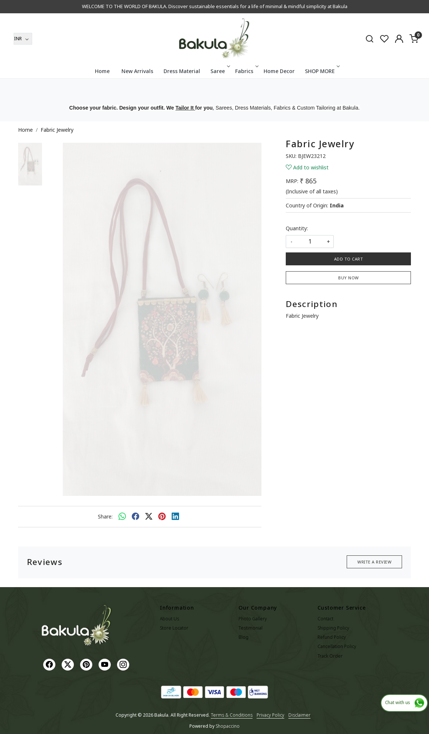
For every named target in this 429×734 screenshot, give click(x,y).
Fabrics (246, 71)
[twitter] (148, 516)
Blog (243, 637)
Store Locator (174, 628)
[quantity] (310, 241)
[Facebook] (50, 664)
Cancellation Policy (337, 646)
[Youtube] (105, 664)
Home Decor (279, 71)
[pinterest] (162, 516)
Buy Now (348, 277)
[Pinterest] (87, 664)
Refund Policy (332, 637)
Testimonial (250, 628)
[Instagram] (124, 664)
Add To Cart (348, 259)
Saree (219, 71)
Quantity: (297, 228)
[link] (369, 38)
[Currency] (23, 39)
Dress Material (182, 71)
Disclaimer (299, 715)
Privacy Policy (270, 715)
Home (102, 71)
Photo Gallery (252, 619)
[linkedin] (175, 516)
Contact (325, 619)
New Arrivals (137, 71)
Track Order (330, 656)
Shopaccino (228, 726)
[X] (68, 664)
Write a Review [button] (374, 562)
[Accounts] (399, 38)
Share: (105, 516)
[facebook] (135, 516)
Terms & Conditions (232, 715)
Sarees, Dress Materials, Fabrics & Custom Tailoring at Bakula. (288, 108)
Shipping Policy (333, 628)
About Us (169, 619)
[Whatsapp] (122, 516)
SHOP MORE (322, 71)
